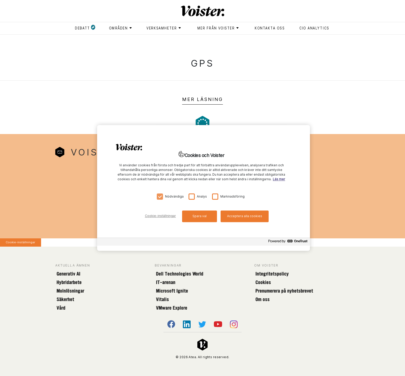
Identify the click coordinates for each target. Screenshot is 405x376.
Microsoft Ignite (172, 290)
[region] (203, 188)
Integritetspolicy (272, 273)
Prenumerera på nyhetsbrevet (284, 290)
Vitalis (162, 299)
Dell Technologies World (179, 273)
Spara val (199, 216)
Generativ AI (68, 273)
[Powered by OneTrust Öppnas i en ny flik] (287, 242)
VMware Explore (171, 307)
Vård (61, 307)
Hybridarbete (69, 282)
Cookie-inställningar (20, 242)
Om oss (262, 299)
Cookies (263, 282)
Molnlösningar (70, 290)
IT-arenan (165, 282)
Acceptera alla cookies (244, 216)
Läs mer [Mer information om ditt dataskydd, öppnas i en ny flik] (279, 179)
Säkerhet (65, 299)
